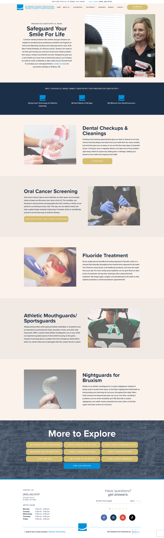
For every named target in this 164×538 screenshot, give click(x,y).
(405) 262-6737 (100, 2)
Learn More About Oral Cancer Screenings (46, 219)
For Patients (91, 7)
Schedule (137, 7)
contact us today (59, 64)
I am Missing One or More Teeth (44, 452)
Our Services (78, 7)
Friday (25, 519)
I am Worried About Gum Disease (44, 445)
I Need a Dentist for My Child (82, 445)
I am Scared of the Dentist (82, 459)
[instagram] (113, 518)
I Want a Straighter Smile (119, 452)
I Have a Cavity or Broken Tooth (120, 445)
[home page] (35, 7)
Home (59, 7)
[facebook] (104, 518)
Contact (121, 7)
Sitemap (51, 532)
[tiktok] (132, 518)
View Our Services (82, 466)
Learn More (97, 161)
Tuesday (26, 511)
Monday (26, 509)
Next (135, 501)
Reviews (111, 7)
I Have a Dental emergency (120, 459)
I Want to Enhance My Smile (82, 452)
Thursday (26, 516)
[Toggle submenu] (70, 7)
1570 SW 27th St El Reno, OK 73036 (29, 499)
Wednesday (27, 514)
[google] (123, 518)
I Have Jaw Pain (44, 459)
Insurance (102, 7)
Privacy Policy (60, 532)
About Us (67, 7)
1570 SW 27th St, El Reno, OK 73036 (68, 2)
